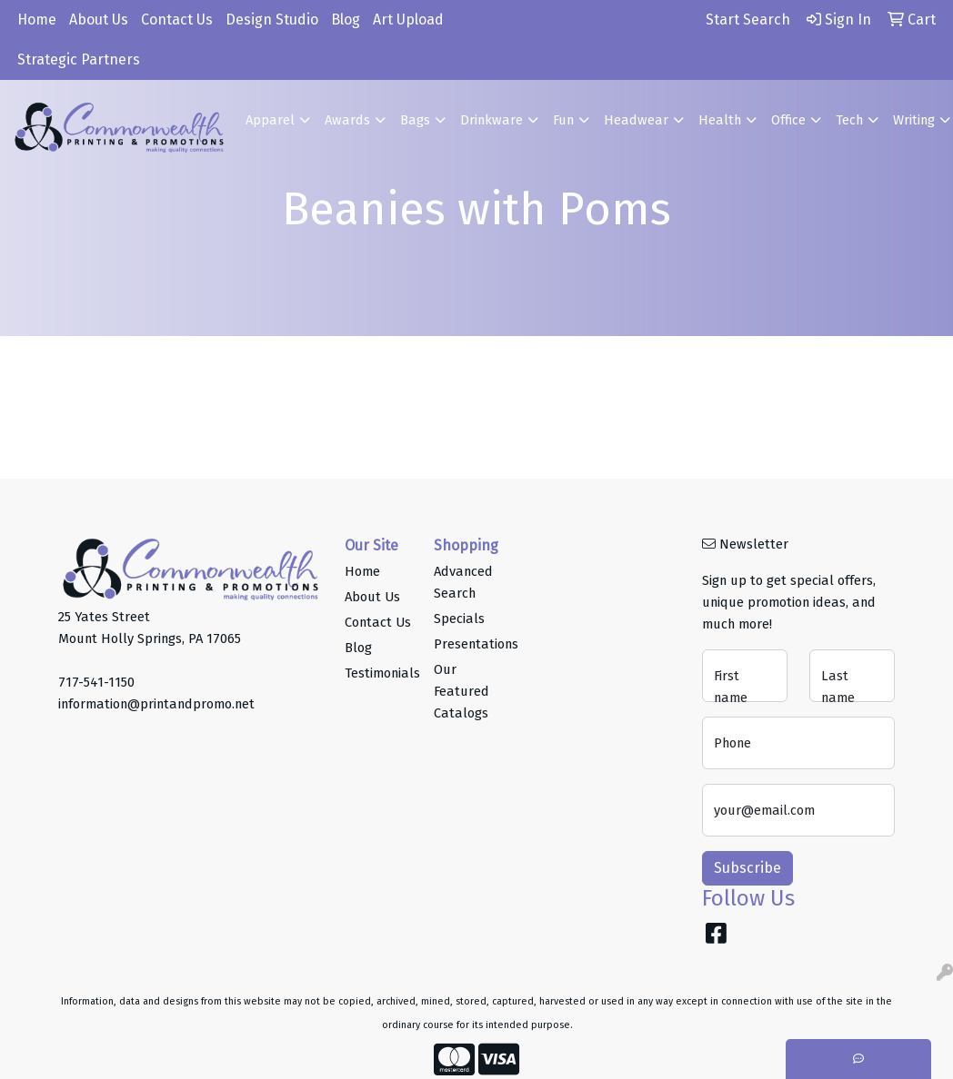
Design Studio (272, 19)
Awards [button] (347, 120)
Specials (459, 618)
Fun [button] (563, 120)
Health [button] (719, 120)
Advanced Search (463, 582)
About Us (98, 19)
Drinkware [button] (491, 120)
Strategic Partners (78, 59)
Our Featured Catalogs (461, 691)
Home (36, 19)
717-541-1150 (96, 682)
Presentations (467, 644)
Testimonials (378, 673)
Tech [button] (849, 120)
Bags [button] (415, 120)
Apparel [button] (270, 120)
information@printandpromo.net (156, 704)
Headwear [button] (636, 120)
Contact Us (177, 19)
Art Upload (408, 19)
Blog (345, 19)
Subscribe (747, 867)
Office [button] (788, 120)
